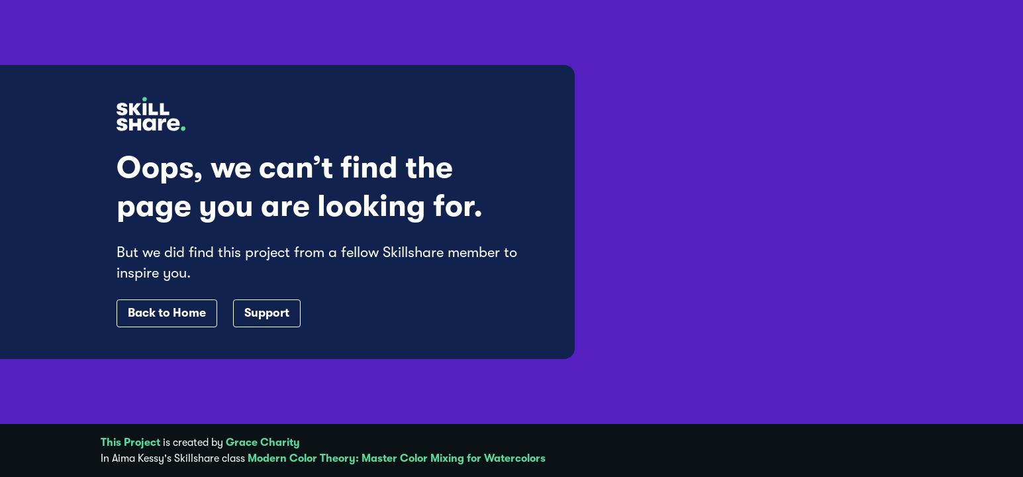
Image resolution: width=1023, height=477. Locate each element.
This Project (130, 443)
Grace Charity (263, 443)
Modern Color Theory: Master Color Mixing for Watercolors (397, 458)
